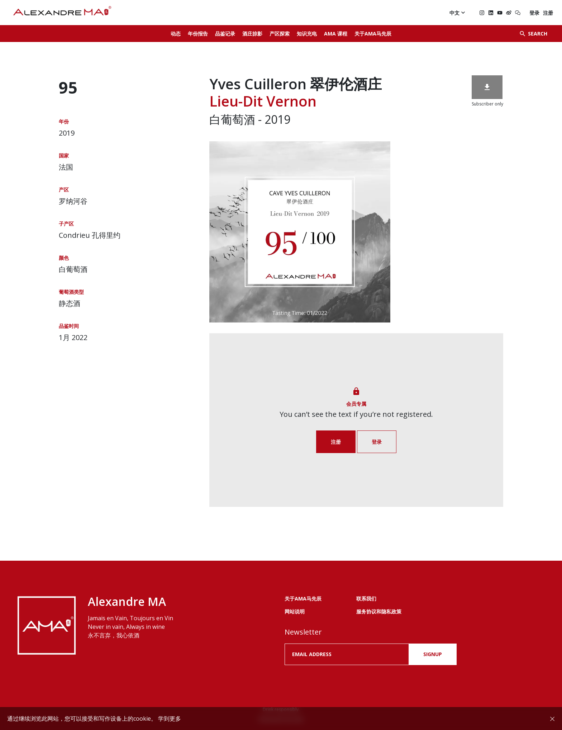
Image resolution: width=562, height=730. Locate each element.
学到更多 (169, 718)
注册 (548, 12)
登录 (534, 12)
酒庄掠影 (252, 33)
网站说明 (295, 611)
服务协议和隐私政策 (378, 611)
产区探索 (280, 33)
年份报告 (198, 33)
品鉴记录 (225, 33)
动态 (176, 33)
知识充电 (307, 33)
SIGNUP (432, 654)
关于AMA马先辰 (372, 33)
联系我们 (366, 598)
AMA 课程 (335, 33)
